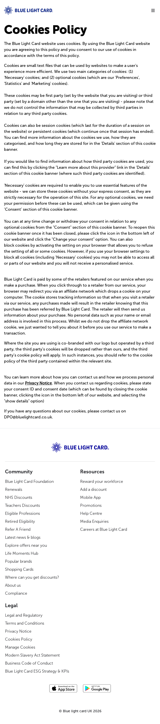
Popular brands (18, 561)
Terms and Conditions (24, 623)
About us (13, 585)
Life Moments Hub (21, 553)
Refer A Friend (17, 529)
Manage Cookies (20, 647)
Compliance (16, 593)
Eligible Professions (22, 513)
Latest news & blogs (22, 537)
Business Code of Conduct (29, 663)
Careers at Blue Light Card (103, 529)
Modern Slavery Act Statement (32, 655)
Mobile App (90, 497)
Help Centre (91, 513)
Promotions (91, 505)
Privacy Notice (18, 631)
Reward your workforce (101, 481)
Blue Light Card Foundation (29, 481)
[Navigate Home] (75, 10)
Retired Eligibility (20, 521)
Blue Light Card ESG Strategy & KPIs (37, 671)
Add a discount (93, 489)
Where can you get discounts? (32, 577)
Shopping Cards (19, 569)
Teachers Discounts (22, 505)
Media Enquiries (94, 521)
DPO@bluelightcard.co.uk (28, 417)
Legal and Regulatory (23, 615)
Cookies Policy (18, 639)
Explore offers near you (26, 545)
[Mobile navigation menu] (153, 10)
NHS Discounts (18, 497)
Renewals (13, 489)
